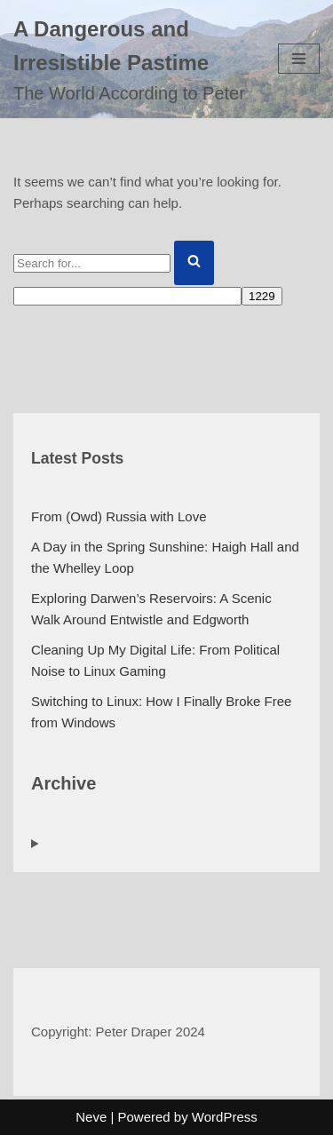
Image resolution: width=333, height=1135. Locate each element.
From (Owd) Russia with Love (119, 516)
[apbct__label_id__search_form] (127, 296)
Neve (91, 1116)
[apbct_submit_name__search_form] (262, 296)
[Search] (91, 263)
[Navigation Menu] (299, 59)
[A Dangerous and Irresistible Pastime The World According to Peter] (132, 59)
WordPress (225, 1116)
